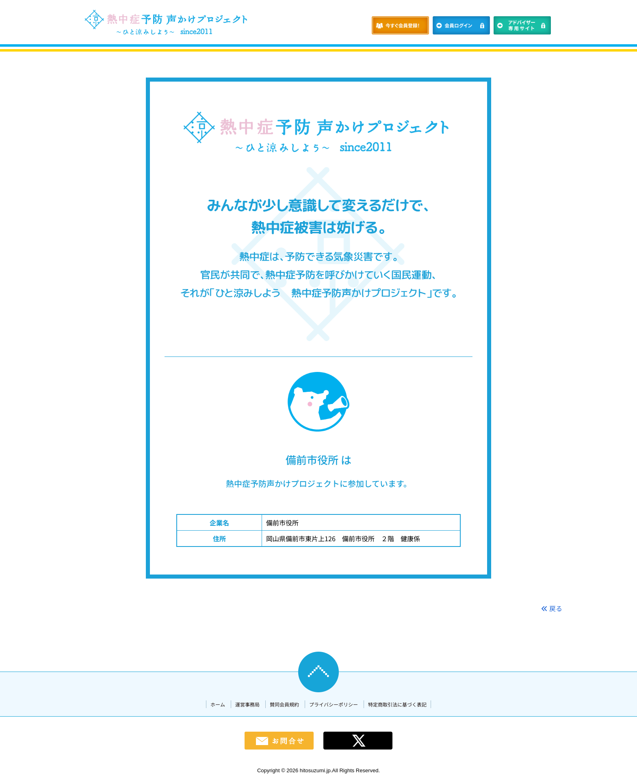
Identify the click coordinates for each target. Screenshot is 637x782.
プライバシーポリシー (333, 704)
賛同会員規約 (284, 704)
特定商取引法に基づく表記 (397, 704)
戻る (551, 608)
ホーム (217, 704)
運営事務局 (247, 704)
